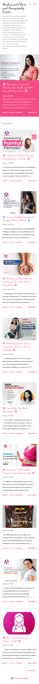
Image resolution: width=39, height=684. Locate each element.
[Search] (30, 3)
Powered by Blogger (19, 678)
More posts (32, 670)
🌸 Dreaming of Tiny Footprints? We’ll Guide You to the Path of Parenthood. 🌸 (17, 282)
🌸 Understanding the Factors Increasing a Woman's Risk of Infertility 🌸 (16, 346)
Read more (32, 112)
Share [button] (4, 112)
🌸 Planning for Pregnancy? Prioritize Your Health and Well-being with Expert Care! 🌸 (17, 87)
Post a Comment (16, 112)
